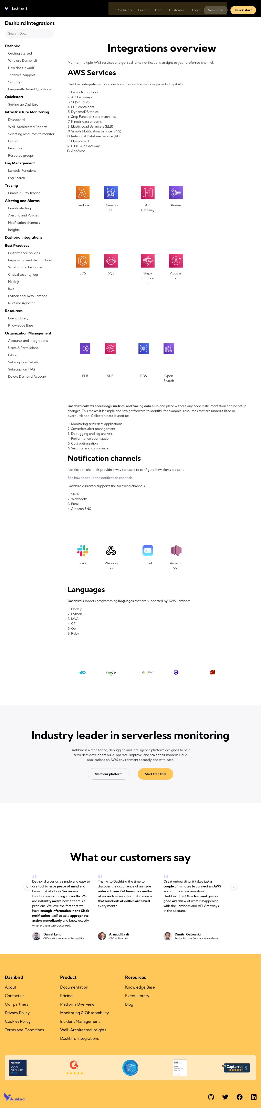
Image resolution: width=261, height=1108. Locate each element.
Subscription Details (23, 362)
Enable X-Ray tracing (24, 193)
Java (11, 289)
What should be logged (25, 267)
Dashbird (13, 46)
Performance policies (24, 253)
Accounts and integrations (28, 341)
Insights (14, 230)
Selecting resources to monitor (31, 134)
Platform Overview (77, 1003)
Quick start (243, 7)
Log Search (16, 178)
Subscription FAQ (21, 369)
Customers (175, 7)
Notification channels (24, 223)
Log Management (20, 163)
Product (116, 7)
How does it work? (21, 68)
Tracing (11, 185)
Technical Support (21, 75)
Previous (27, 887)
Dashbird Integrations (23, 237)
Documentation (74, 987)
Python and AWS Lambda (27, 296)
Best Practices (17, 245)
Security (14, 82)
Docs (155, 7)
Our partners (16, 1003)
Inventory (15, 148)
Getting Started (20, 53)
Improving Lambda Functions (30, 260)
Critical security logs (23, 274)
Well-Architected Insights (83, 1027)
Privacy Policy (17, 1011)
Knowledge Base (20, 325)
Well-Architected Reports (27, 127)
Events (13, 141)
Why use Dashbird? (22, 60)
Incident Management (80, 1019)
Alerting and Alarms (22, 200)
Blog (129, 1003)
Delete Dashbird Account (27, 376)
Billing (12, 355)
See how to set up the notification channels (100, 478)
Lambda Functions (22, 170)
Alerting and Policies (23, 215)
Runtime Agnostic (21, 303)
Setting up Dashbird (23, 104)
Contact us (14, 995)
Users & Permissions (23, 348)
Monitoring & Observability (84, 1011)
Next (234, 887)
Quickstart (14, 96)
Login (195, 7)
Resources (14, 310)
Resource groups (21, 155)
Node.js (13, 282)
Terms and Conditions (24, 1027)
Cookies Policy (18, 1019)
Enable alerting (19, 208)
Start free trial (154, 774)
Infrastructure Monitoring (27, 112)
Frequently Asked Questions (29, 89)
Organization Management (28, 333)
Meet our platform (110, 774)
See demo (215, 7)
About (10, 987)
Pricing (138, 7)
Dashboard (16, 120)
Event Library (18, 318)
